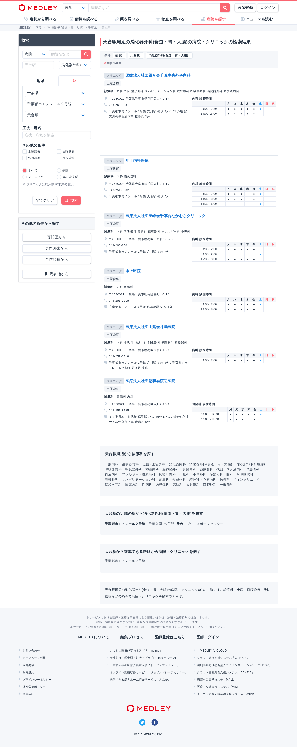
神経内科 (152, 469)
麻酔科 (178, 484)
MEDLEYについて (93, 637)
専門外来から (56, 248)
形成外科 (179, 479)
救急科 (225, 479)
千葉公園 (155, 524)
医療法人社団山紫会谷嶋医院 (150, 327)
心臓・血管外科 (153, 464)
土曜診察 (113, 83)
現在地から (57, 274)
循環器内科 (130, 464)
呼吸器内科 (113, 469)
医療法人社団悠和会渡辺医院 (150, 381)
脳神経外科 (170, 469)
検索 (71, 200)
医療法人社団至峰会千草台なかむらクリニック (166, 216)
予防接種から (56, 259)
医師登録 (245, 8)
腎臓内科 (189, 469)
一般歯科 (226, 484)
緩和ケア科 (113, 484)
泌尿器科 (206, 469)
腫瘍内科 (132, 484)
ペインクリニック (246, 479)
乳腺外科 (253, 469)
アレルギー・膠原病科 (138, 474)
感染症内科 (167, 474)
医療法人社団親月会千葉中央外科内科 (158, 75)
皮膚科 (164, 479)
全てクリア (45, 200)
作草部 (169, 524)
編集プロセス (131, 637)
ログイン (267, 8)
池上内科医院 (137, 161)
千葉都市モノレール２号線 (125, 561)
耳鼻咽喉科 (245, 474)
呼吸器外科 (133, 469)
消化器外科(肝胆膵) (250, 464)
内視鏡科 (162, 484)
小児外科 (199, 474)
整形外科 (111, 479)
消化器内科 (177, 464)
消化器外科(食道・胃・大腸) (210, 464)
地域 (40, 81)
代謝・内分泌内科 (229, 469)
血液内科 (111, 474)
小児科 (184, 474)
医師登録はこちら (170, 637)
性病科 (147, 484)
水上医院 (133, 271)
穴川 (191, 524)
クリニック (114, 75)
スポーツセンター (210, 524)
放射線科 (193, 484)
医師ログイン (207, 637)
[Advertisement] (190, 138)
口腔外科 (209, 484)
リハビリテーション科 (138, 479)
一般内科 (111, 464)
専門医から (56, 237)
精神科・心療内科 (202, 479)
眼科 (229, 474)
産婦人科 (216, 474)
